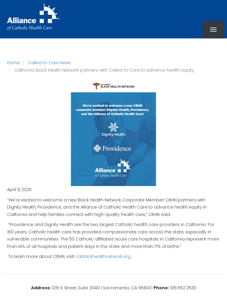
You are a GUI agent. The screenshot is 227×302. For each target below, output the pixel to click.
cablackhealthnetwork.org (103, 256)
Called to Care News (49, 63)
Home (13, 63)
